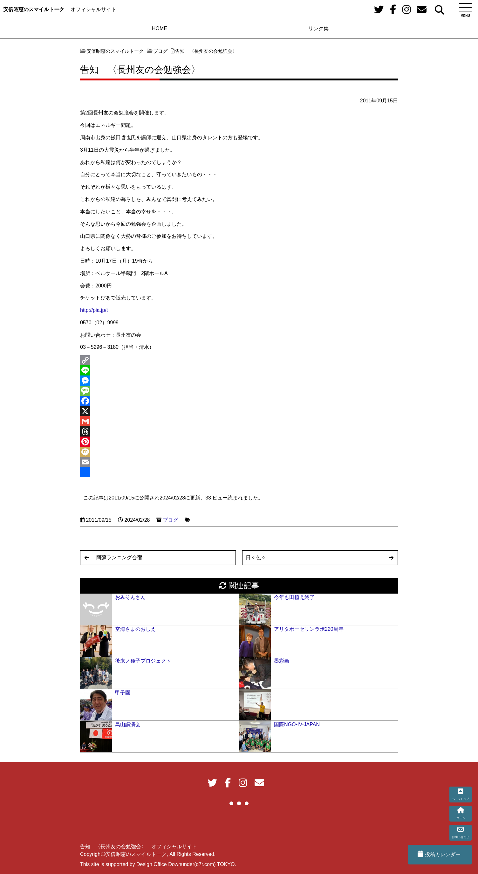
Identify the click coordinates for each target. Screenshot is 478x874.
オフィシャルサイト (93, 9)
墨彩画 (281, 661)
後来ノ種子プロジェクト (143, 661)
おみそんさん (130, 597)
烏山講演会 (127, 724)
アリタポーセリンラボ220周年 (309, 629)
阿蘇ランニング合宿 (119, 557)
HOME (159, 28)
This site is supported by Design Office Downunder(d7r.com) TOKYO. (158, 864)
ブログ (170, 520)
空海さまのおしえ (135, 629)
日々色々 (256, 557)
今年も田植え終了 (294, 597)
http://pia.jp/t (94, 310)
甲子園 (122, 692)
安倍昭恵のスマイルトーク (33, 9)
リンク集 (318, 28)
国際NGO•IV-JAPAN (297, 724)
